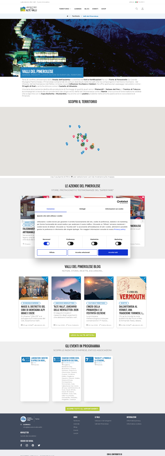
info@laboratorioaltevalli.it (32, 427)
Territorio (65, 9)
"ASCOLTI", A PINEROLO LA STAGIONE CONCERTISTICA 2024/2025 (103, 362)
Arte (34, 363)
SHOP (103, 9)
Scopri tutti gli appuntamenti (82, 409)
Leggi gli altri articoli (82, 335)
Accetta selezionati (82, 252)
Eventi (95, 9)
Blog (87, 9)
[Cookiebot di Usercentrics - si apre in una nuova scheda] (118, 202)
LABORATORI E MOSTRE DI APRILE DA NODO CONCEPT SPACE (39, 360)
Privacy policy (119, 229)
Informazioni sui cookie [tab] (114, 209)
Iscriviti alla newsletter (28, 436)
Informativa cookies (134, 424)
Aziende (77, 9)
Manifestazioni (69, 363)
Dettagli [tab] (83, 209)
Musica (99, 363)
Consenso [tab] (51, 209)
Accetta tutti (113, 252)
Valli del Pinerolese (102, 424)
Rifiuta (52, 252)
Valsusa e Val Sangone (103, 420)
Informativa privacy (134, 420)
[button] (82, 145)
